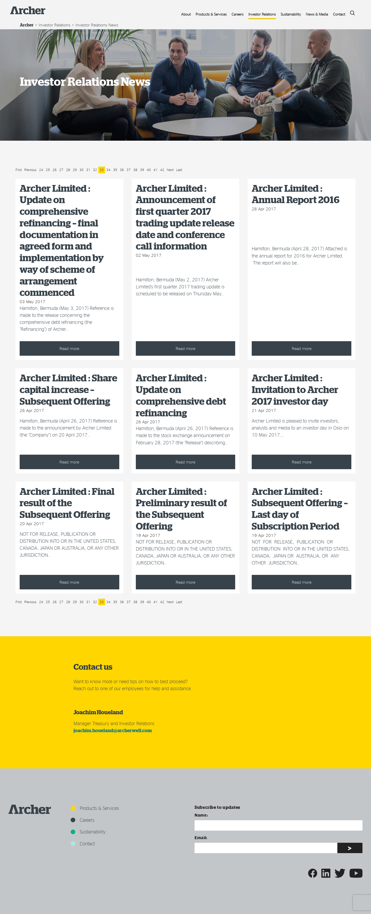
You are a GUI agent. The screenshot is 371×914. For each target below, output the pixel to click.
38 (135, 170)
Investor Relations (262, 14)
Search (350, 11)
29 (75, 170)
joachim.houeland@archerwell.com (112, 730)
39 (142, 170)
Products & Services (211, 14)
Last (179, 170)
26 (55, 170)
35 (115, 170)
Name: (201, 815)
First (19, 170)
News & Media (317, 14)
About (186, 14)
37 (129, 170)
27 (61, 170)
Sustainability (291, 14)
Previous (30, 170)
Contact (339, 14)
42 (162, 170)
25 (48, 170)
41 (155, 170)
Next (170, 170)
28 (68, 170)
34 (108, 170)
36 (122, 170)
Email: (201, 837)
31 (88, 170)
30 (81, 170)
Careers (237, 14)
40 (149, 170)
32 (95, 170)
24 (41, 170)
